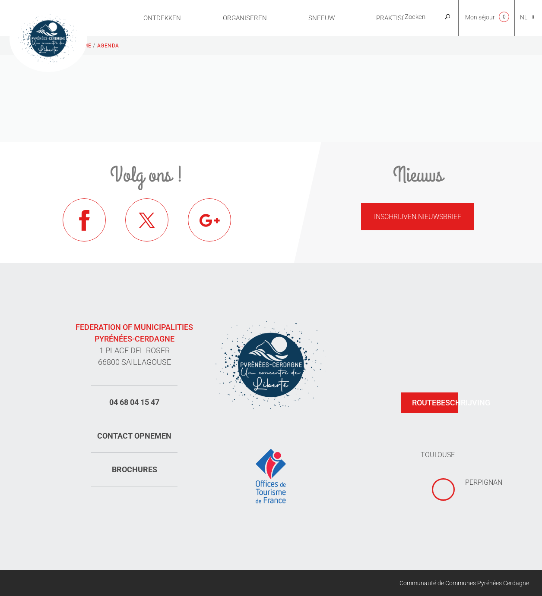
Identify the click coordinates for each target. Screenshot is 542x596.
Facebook (84, 220)
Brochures (134, 469)
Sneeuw (321, 18)
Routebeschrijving (435, 402)
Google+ (209, 220)
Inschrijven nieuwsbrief (417, 217)
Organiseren (245, 18)
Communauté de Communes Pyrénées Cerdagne (464, 583)
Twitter (146, 220)
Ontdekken (162, 18)
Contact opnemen (134, 435)
